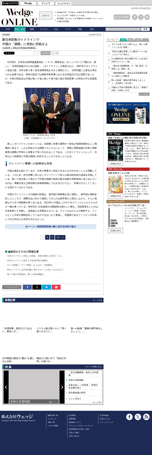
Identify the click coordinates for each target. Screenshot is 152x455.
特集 (80, 29)
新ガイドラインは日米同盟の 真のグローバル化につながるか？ (35, 269)
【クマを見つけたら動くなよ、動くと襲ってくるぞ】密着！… (129, 45)
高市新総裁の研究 (77, 392)
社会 (56, 29)
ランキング (52, 419)
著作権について (75, 422)
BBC (92, 29)
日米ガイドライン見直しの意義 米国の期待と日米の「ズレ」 (35, 256)
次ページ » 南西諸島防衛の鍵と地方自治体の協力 (50, 226)
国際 (32, 29)
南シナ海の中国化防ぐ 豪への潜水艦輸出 (25, 274)
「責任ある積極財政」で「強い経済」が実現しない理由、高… (129, 67)
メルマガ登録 (123, 17)
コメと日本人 (74, 398)
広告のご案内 (74, 433)
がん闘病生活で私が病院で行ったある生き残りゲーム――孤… (129, 60)
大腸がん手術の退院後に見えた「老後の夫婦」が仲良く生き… (129, 88)
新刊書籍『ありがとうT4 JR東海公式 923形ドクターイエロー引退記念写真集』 (80, 20)
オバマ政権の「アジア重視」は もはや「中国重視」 (30, 265)
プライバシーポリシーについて (81, 426)
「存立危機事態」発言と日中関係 (83, 373)
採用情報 (72, 419)
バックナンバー (11, 287)
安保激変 (6, 34)
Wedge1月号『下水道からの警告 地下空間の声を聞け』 (78, 12)
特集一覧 (51, 422)
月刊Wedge (104, 415)
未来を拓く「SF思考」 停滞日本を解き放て (83, 386)
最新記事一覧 (53, 415)
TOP (8, 29)
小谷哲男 (19, 48)
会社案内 (72, 415)
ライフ (68, 29)
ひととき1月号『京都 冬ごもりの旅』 (71, 16)
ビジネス (44, 29)
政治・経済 (20, 29)
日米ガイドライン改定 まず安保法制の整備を (27, 260)
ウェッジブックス (107, 422)
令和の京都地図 (20, 401)
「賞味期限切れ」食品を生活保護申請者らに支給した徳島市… (129, 74)
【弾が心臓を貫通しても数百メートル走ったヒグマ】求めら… (129, 53)
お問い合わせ (74, 436)
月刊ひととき (105, 419)
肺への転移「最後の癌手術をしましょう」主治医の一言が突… (128, 81)
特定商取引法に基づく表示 (79, 429)
